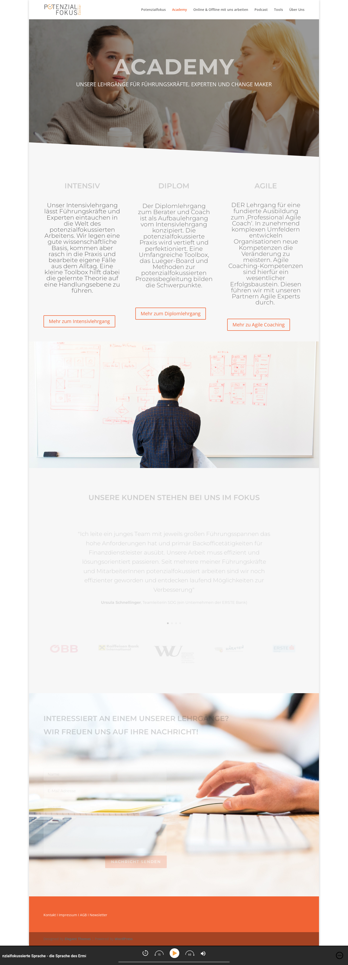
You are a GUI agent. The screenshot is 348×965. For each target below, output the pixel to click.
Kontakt (50, 915)
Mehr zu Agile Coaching (258, 324)
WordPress (124, 938)
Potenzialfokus (153, 10)
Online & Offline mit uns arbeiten (220, 10)
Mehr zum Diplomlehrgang (171, 313)
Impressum (68, 915)
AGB (83, 915)
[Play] (175, 953)
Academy (179, 10)
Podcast (261, 10)
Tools (278, 10)
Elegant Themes (78, 938)
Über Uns (296, 10)
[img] (339, 955)
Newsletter (98, 915)
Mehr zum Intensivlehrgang (79, 321)
